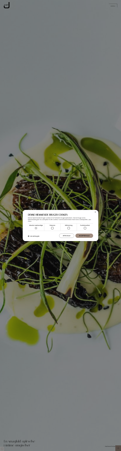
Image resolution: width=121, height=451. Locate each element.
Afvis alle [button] (66, 236)
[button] (33, 236)
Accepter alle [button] (84, 236)
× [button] (95, 212)
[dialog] (60, 225)
